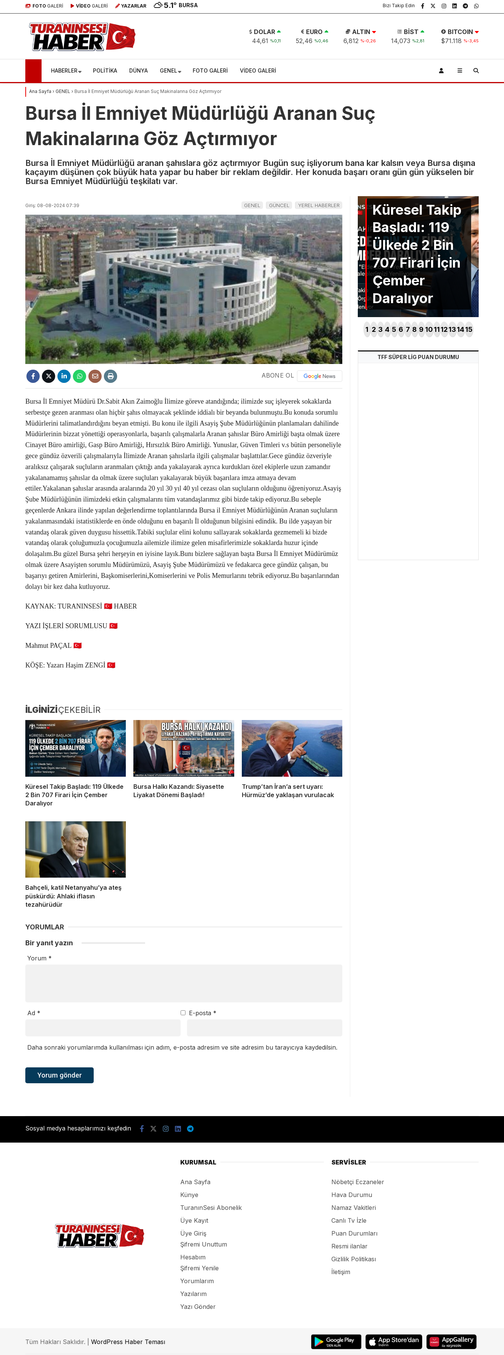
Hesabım (193, 1257)
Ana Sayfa (195, 1182)
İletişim (340, 1272)
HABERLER (64, 70)
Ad (33, 1013)
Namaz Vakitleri (353, 1207)
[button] (34, 70)
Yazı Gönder (198, 1306)
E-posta (202, 1013)
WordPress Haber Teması (128, 1342)
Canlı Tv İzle (348, 1220)
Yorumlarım (197, 1281)
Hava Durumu (351, 1195)
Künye (189, 1195)
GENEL (168, 70)
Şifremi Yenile (199, 1268)
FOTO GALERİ (210, 70)
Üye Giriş (193, 1233)
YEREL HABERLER (319, 205)
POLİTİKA (105, 70)
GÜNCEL (279, 205)
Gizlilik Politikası (353, 1259)
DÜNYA (138, 70)
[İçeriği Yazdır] (110, 376)
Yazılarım (193, 1294)
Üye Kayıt (194, 1220)
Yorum (39, 958)
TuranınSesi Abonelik (211, 1207)
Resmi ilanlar (349, 1246)
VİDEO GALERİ (258, 70)
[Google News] (319, 376)
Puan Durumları (354, 1233)
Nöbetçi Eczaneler (357, 1182)
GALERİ (44, 6)
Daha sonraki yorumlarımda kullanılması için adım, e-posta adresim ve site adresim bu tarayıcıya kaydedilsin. (182, 1047)
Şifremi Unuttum (203, 1244)
